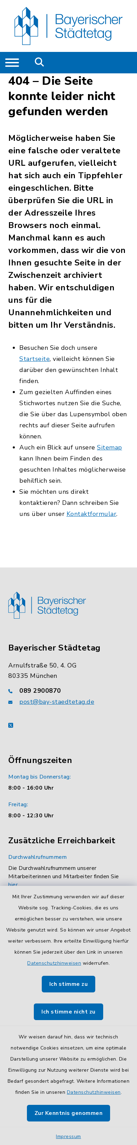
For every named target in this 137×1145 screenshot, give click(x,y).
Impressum (68, 1136)
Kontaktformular (92, 514)
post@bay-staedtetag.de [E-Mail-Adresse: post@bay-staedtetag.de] (56, 702)
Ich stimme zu (68, 984)
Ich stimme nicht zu (68, 1012)
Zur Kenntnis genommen (69, 1113)
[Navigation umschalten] (12, 62)
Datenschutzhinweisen (54, 963)
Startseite (34, 359)
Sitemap (109, 447)
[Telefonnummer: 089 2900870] (68, 691)
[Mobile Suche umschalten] (39, 62)
